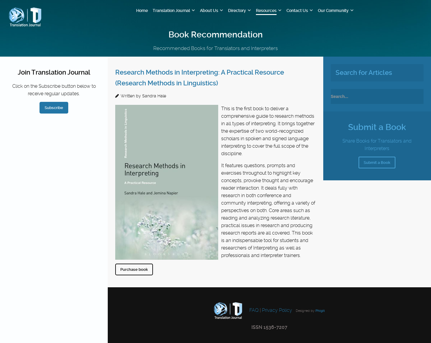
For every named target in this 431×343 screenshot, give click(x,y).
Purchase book (134, 269)
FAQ (253, 310)
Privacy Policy (277, 310)
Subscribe (54, 107)
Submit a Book (377, 162)
